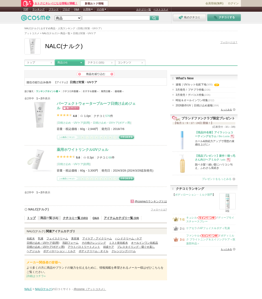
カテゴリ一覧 (143, 9)
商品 (62, 62)
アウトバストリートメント (84, 246)
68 (109, 157)
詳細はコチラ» (36, 276)
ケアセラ (191, 228)
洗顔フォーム (70, 242)
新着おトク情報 (94, 3)
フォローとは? (159, 209)
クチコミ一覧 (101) (75, 218)
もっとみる (226, 109)
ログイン (233, 3)
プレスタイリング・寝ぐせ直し (136, 246)
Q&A (76, 9)
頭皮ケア (108, 246)
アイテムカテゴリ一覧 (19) (121, 218)
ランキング (38, 9)
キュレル (191, 217)
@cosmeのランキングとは (151, 201)
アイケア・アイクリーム (97, 238)
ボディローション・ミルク (59, 251)
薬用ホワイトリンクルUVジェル (82, 150)
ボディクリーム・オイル (93, 251)
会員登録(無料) (214, 3)
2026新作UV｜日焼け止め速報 (197, 105)
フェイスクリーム (57, 238)
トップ (31, 62)
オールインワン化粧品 (144, 242)
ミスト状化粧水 (118, 242)
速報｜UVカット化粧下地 (197, 84)
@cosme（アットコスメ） (90, 289)
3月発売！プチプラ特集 (193, 89)
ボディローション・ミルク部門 (194, 194)
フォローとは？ (229, 42)
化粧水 (31, 238)
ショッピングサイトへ (71, 108)
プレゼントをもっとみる (216, 179)
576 (107, 116)
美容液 (75, 238)
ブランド (54, 9)
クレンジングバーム (123, 251)
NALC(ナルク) (38, 209)
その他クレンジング (94, 242)
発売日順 (107, 91)
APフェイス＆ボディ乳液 (214, 228)
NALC (28, 289)
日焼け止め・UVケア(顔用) (73, 122)
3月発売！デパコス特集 (193, 94)
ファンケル (193, 235)
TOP (25, 9)
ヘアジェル (33, 251)
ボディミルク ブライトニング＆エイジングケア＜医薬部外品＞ (210, 239)
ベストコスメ (160, 9)
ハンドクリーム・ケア (128, 238)
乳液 (40, 238)
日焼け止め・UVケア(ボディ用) (112, 122)
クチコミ (95, 62)
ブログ (66, 9)
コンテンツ (124, 62)
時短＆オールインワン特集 (195, 100)
